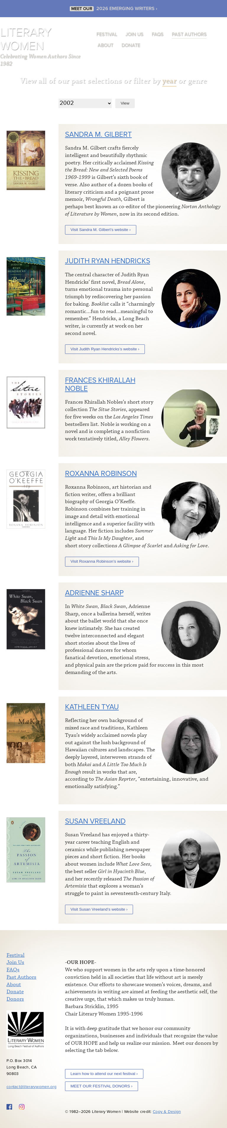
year (169, 81)
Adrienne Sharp (94, 593)
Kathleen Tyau (92, 707)
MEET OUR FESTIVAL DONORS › (101, 1086)
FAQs (157, 34)
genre (197, 81)
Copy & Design (167, 1111)
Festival (106, 34)
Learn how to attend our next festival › (103, 1073)
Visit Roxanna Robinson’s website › (101, 561)
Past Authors (189, 34)
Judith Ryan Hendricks (107, 261)
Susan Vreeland (95, 821)
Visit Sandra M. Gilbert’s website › (100, 229)
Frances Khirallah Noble (100, 384)
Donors (15, 999)
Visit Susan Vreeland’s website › (98, 909)
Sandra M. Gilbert (98, 134)
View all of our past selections (71, 81)
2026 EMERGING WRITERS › (126, 7)
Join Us (134, 34)
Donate (130, 45)
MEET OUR (81, 7)
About (105, 45)
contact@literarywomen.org (31, 1086)
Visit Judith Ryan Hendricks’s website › (104, 349)
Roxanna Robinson (101, 473)
